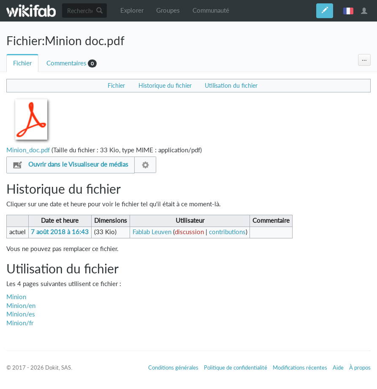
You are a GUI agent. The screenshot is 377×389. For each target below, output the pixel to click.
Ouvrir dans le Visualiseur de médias (78, 164)
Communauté (211, 10)
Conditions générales (173, 367)
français (348, 10)
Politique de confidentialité (235, 367)
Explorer (132, 10)
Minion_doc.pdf (28, 150)
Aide (338, 367)
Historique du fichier (165, 85)
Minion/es (20, 314)
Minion (16, 296)
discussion (189, 231)
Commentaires (66, 63)
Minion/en (20, 305)
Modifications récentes (300, 367)
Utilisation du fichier (231, 85)
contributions (227, 231)
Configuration (145, 165)
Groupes (168, 10)
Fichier (22, 63)
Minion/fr (19, 323)
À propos (360, 367)
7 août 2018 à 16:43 (60, 231)
